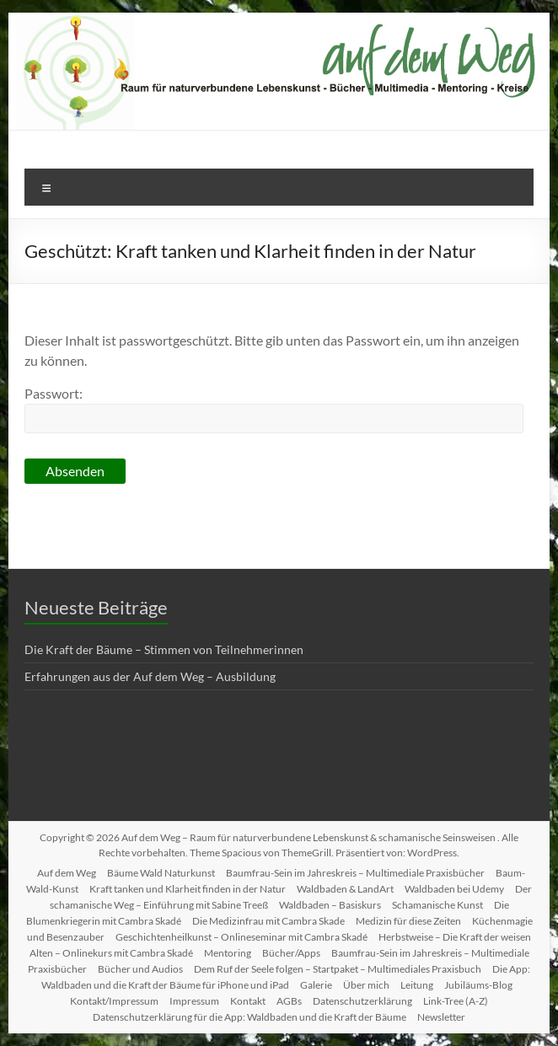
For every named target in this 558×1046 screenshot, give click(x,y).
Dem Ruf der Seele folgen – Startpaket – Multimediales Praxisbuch (337, 969)
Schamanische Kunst (437, 904)
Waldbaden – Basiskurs (330, 904)
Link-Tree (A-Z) (455, 1001)
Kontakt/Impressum (114, 1001)
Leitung (416, 985)
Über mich (366, 985)
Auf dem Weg (66, 872)
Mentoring (227, 953)
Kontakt (248, 1001)
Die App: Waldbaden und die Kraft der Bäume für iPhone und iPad (285, 977)
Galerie (316, 985)
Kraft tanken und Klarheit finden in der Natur (187, 888)
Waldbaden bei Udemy (454, 888)
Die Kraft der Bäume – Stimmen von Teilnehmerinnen (163, 649)
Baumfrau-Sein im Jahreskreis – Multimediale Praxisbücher (355, 872)
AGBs (289, 1001)
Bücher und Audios (140, 969)
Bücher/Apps (291, 953)
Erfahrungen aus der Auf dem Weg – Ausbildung (150, 676)
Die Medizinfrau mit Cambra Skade (268, 921)
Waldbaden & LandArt (345, 888)
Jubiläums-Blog (478, 985)
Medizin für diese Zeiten (408, 921)
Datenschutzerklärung (362, 1001)
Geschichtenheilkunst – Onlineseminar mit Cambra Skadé (241, 937)
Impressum (194, 1001)
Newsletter (441, 1017)
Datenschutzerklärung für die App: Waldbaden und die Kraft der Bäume (249, 1017)
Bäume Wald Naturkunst (161, 872)
